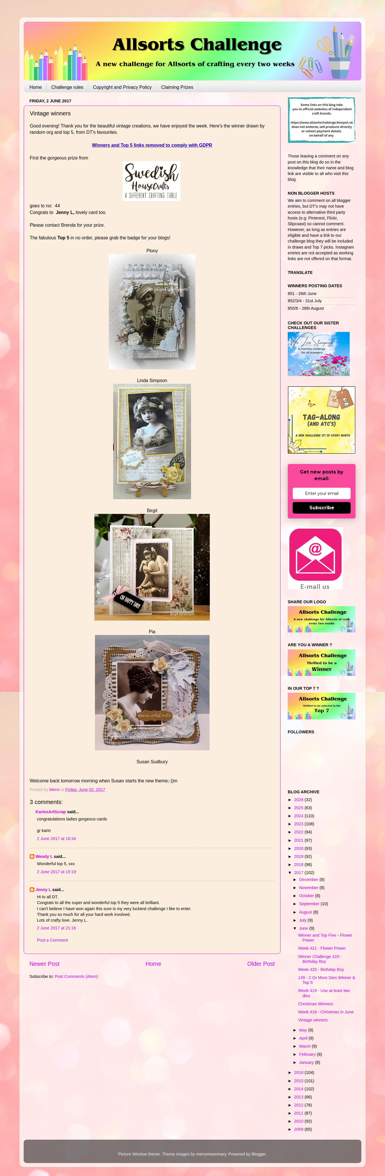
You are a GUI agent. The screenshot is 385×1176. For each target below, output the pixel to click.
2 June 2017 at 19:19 (56, 871)
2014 (299, 1089)
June (304, 928)
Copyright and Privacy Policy (122, 87)
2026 (299, 799)
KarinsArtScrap (50, 811)
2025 (299, 807)
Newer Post (44, 964)
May (303, 1030)
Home (35, 87)
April (304, 1038)
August (306, 912)
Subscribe (321, 507)
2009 (299, 1129)
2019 (299, 856)
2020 (299, 848)
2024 (299, 816)
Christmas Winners (315, 1004)
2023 (299, 824)
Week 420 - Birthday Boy (321, 969)
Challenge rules (67, 87)
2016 (299, 1072)
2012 (299, 1105)
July (303, 920)
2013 (299, 1097)
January (307, 1062)
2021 (299, 840)
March (305, 1046)
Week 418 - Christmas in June (326, 1012)
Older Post (261, 964)
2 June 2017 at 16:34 (56, 838)
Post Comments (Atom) (76, 976)
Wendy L (44, 856)
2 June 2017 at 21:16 (56, 928)
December (309, 879)
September (310, 903)
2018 (299, 864)
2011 (299, 1113)
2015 (299, 1081)
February (308, 1054)
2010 (299, 1121)
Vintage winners (313, 1020)
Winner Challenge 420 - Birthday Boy (320, 959)
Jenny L (43, 889)
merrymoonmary (211, 1154)
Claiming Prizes (177, 87)
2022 (299, 832)
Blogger (258, 1154)
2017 (299, 872)
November (309, 887)
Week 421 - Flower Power (322, 948)
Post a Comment (52, 940)
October (307, 895)
